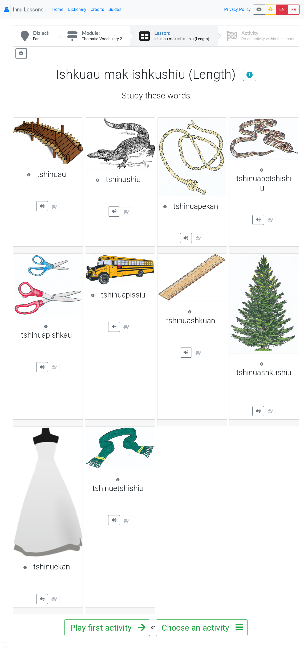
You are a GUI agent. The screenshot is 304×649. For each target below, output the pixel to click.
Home (57, 9)
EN (282, 9)
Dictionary (77, 9)
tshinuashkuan (193, 316)
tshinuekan (50, 566)
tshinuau (52, 174)
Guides (114, 9)
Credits (97, 9)
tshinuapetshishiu (264, 179)
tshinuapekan (192, 206)
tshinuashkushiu (264, 369)
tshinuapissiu (120, 294)
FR (293, 9)
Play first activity (106, 628)
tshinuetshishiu (120, 484)
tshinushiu (122, 179)
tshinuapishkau (49, 331)
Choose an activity (200, 628)
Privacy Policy (237, 9)
